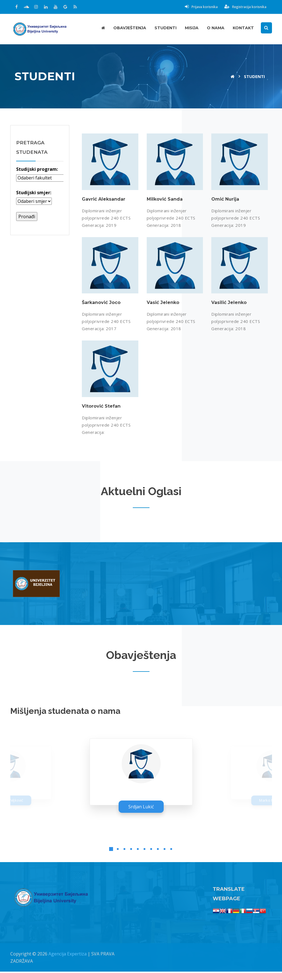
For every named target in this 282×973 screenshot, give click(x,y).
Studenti (165, 27)
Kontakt (243, 27)
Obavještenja (129, 27)
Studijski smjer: (33, 192)
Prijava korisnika (201, 6)
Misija (191, 27)
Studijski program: (37, 169)
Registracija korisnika (245, 6)
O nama (215, 27)
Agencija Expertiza (67, 955)
